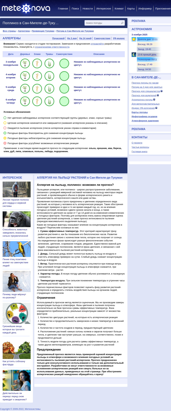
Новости (88, 8)
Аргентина (24, 31)
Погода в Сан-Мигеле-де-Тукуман (75, 31)
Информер (145, 8)
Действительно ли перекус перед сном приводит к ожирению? (15, 396)
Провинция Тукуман (43, 31)
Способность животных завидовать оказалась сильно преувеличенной (15, 232)
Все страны (9, 31)
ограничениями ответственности (52, 47)
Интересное (103, 8)
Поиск (75, 8)
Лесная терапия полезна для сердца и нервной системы (16, 202)
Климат (119, 8)
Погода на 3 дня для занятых (147, 87)
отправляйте (97, 43)
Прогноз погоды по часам (145, 82)
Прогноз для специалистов (146, 91)
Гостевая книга (139, 151)
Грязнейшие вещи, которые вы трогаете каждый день (14, 329)
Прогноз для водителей (144, 95)
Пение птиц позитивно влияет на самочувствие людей (15, 262)
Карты (131, 8)
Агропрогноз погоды (142, 99)
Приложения (163, 8)
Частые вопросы (140, 147)
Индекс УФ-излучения (143, 108)
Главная (63, 8)
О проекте (137, 142)
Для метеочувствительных (145, 104)
